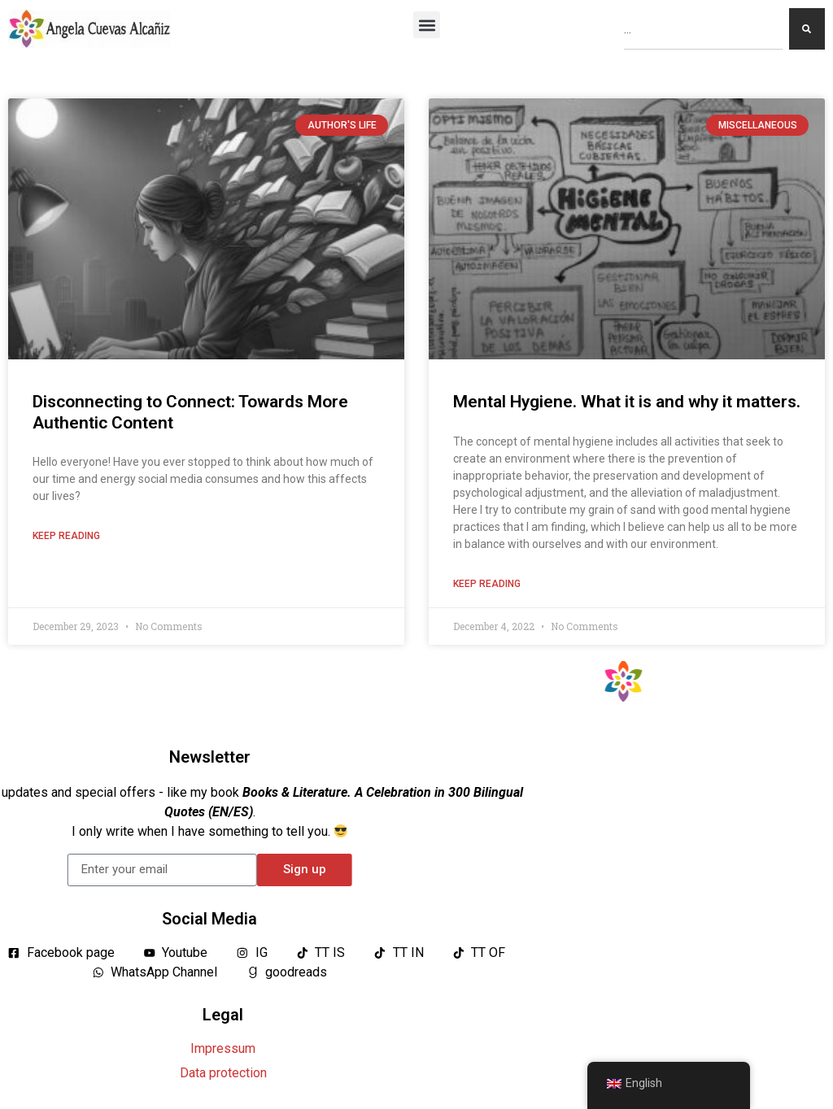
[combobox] (703, 29)
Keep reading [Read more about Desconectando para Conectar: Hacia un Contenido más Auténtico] (66, 535)
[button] (426, 24)
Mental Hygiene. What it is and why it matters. (626, 401)
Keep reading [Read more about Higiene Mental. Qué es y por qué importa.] (487, 583)
